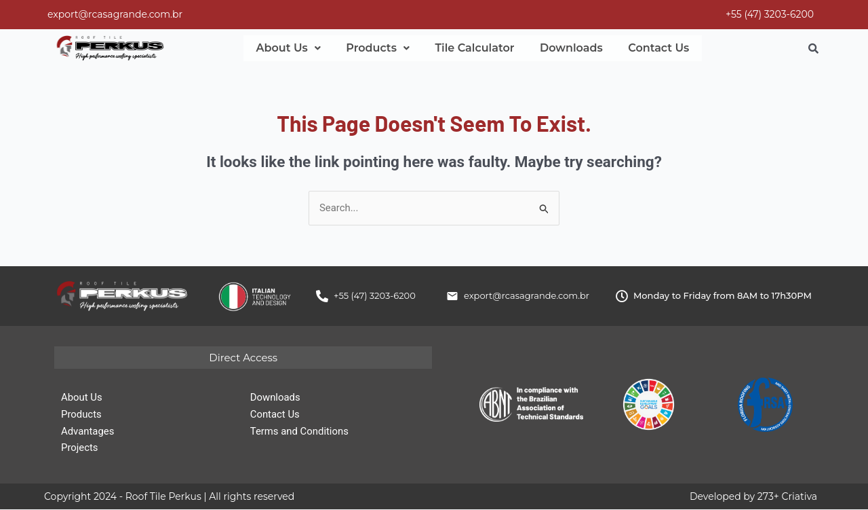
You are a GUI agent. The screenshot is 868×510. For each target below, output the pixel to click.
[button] (285, 48)
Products (370, 48)
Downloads (553, 48)
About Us (286, 48)
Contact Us (635, 48)
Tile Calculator (462, 48)
